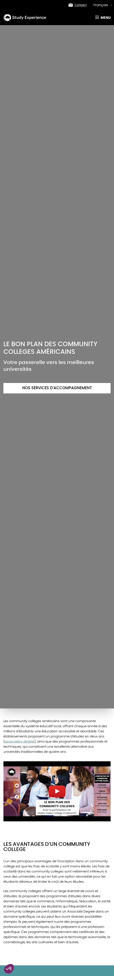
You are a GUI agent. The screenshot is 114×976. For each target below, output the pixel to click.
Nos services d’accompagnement (57, 388)
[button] (9, 969)
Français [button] (103, 5)
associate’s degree (19, 741)
